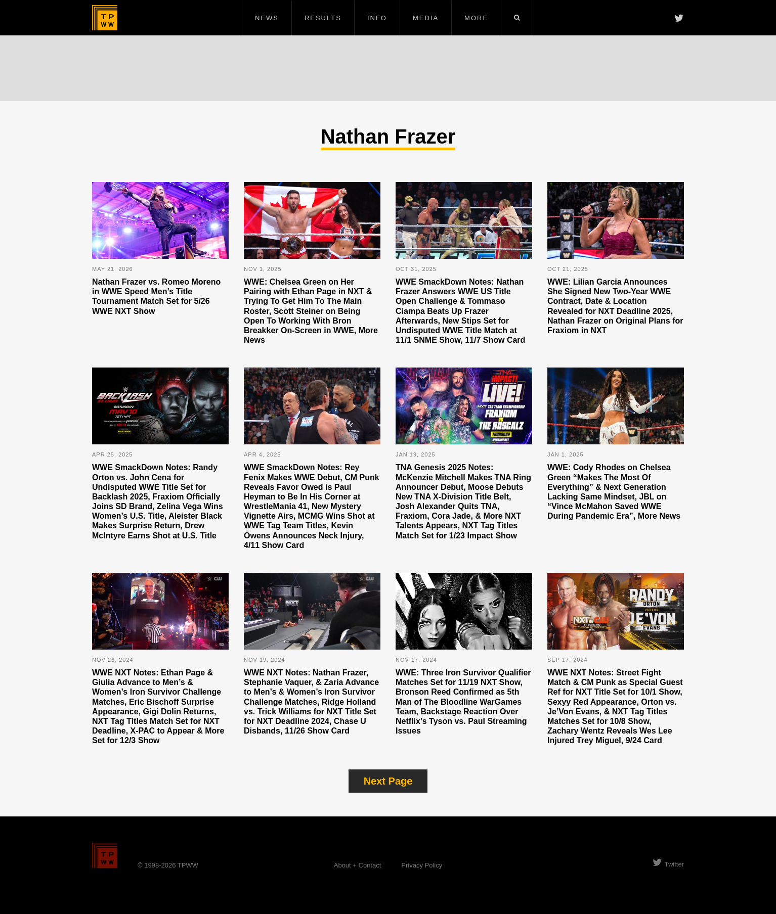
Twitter (668, 864)
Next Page (388, 781)
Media (426, 18)
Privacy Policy (421, 865)
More (476, 18)
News (267, 18)
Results (323, 18)
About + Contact (357, 865)
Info (377, 18)
